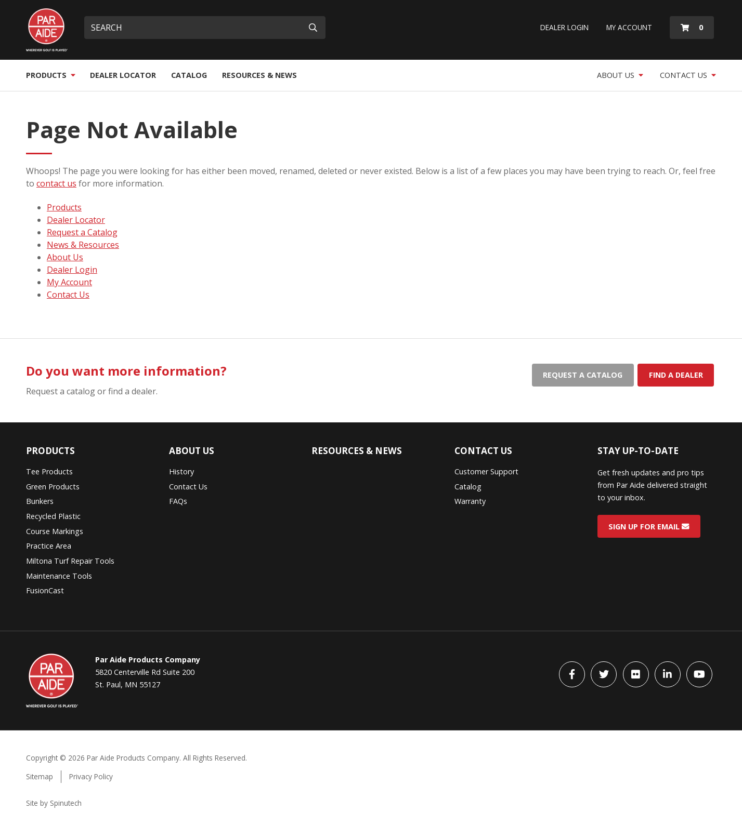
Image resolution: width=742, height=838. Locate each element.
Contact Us (688, 75)
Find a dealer (676, 375)
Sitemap (39, 776)
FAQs (178, 501)
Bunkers (40, 501)
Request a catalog (582, 375)
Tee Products (49, 471)
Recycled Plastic (53, 516)
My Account (629, 27)
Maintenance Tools (59, 576)
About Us (620, 75)
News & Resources (83, 244)
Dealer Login (564, 27)
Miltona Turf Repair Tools (70, 561)
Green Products (53, 486)
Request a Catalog (82, 232)
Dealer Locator (123, 75)
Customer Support (486, 471)
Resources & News (259, 75)
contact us (56, 183)
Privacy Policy (91, 776)
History (181, 471)
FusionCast (45, 590)
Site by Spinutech (54, 803)
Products (50, 75)
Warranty (470, 501)
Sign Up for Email (648, 526)
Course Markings (54, 531)
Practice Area (48, 546)
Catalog (189, 75)
